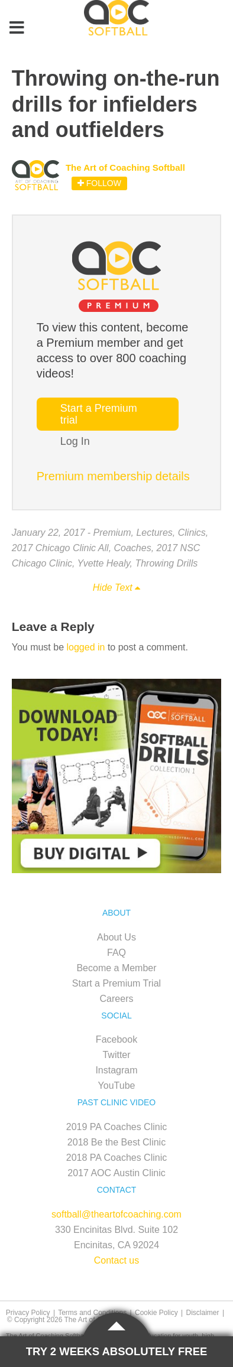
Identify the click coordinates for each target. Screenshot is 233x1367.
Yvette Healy (103, 563)
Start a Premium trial (98, 414)
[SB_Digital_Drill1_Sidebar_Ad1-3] (117, 870)
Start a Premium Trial (116, 983)
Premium (112, 533)
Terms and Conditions (92, 1313)
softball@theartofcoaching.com (116, 1214)
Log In (75, 441)
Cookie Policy (156, 1313)
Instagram (116, 1070)
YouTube (116, 1085)
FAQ (116, 953)
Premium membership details (113, 476)
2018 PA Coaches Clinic (116, 1158)
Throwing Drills (166, 563)
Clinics (192, 533)
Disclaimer (202, 1313)
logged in (86, 647)
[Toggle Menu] (16, 28)
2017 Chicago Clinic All (60, 548)
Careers (117, 999)
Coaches (132, 548)
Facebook (116, 1039)
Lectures (154, 533)
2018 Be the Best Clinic (116, 1142)
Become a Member (116, 968)
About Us (116, 937)
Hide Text (116, 587)
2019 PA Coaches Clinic (116, 1127)
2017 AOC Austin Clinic (116, 1173)
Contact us (116, 1260)
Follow (99, 183)
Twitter (116, 1055)
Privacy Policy (28, 1313)
